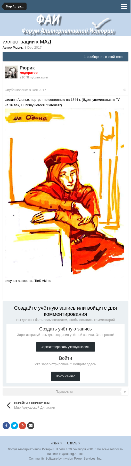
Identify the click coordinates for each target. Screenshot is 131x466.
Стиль (73, 443)
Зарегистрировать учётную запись (65, 347)
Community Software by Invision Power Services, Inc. (65, 458)
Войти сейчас (65, 376)
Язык (56, 443)
